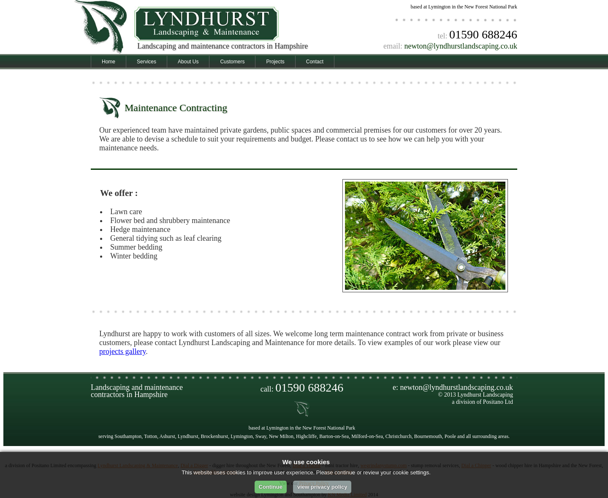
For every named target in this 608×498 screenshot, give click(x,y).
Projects (275, 62)
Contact (314, 62)
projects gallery (122, 351)
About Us (188, 62)
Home (108, 62)
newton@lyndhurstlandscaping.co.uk (460, 46)
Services (146, 62)
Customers (232, 62)
